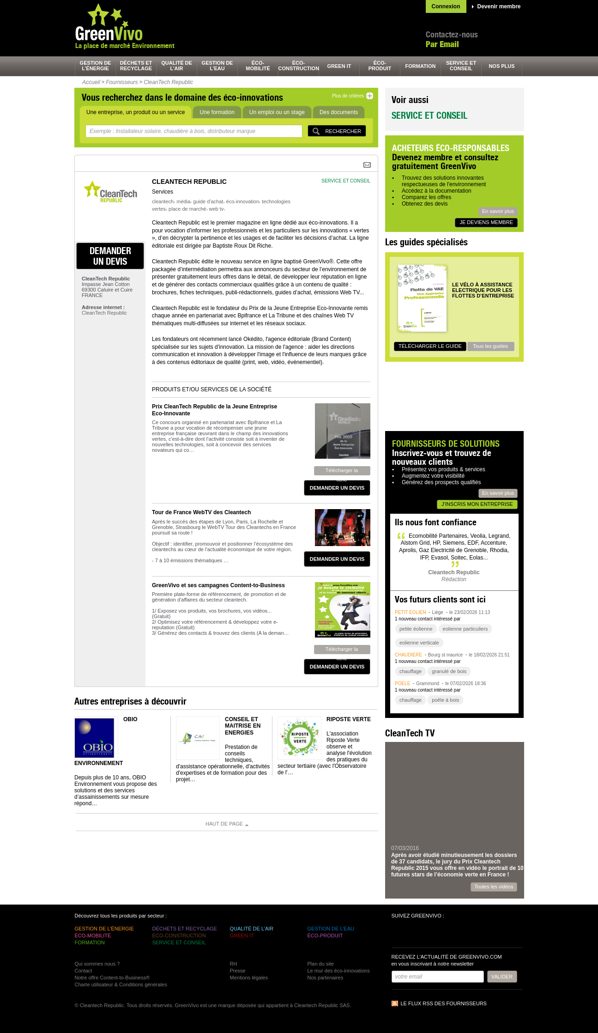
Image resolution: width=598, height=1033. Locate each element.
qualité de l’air (176, 65)
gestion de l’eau (217, 65)
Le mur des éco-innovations (339, 970)
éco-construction (298, 65)
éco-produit (380, 65)
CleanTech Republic (168, 82)
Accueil (91, 82)
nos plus (501, 66)
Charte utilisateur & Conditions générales (121, 984)
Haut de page (224, 823)
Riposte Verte (348, 719)
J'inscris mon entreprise (477, 504)
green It (339, 66)
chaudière (408, 654)
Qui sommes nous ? (97, 963)
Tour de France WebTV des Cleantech (201, 512)
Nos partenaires (326, 977)
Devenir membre (499, 6)
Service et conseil (429, 115)
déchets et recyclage (136, 65)
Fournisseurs (122, 82)
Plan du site (321, 963)
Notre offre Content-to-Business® (112, 977)
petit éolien (410, 612)
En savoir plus (498, 211)
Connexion (446, 6)
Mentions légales (249, 977)
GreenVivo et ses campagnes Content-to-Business (218, 585)
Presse (238, 970)
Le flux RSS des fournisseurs (444, 1003)
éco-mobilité (258, 65)
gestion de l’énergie (95, 65)
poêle (402, 683)
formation (420, 66)
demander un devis (110, 256)
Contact (83, 970)
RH (233, 963)
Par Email (442, 44)
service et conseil (461, 65)
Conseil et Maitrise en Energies (242, 726)
